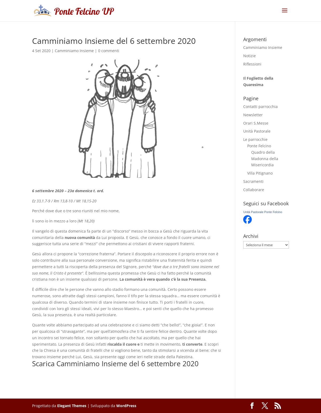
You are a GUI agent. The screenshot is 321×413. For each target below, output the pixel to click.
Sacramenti (253, 181)
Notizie (249, 55)
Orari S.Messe (255, 123)
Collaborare (253, 189)
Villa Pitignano (260, 173)
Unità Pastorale (256, 131)
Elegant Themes (71, 405)
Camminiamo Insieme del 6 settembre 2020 (127, 363)
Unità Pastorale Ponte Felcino (262, 212)
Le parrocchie (255, 139)
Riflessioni (252, 64)
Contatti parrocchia (260, 106)
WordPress (126, 405)
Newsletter (253, 114)
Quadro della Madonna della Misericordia (264, 159)
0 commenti (108, 50)
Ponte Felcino (259, 145)
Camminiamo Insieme (74, 50)
